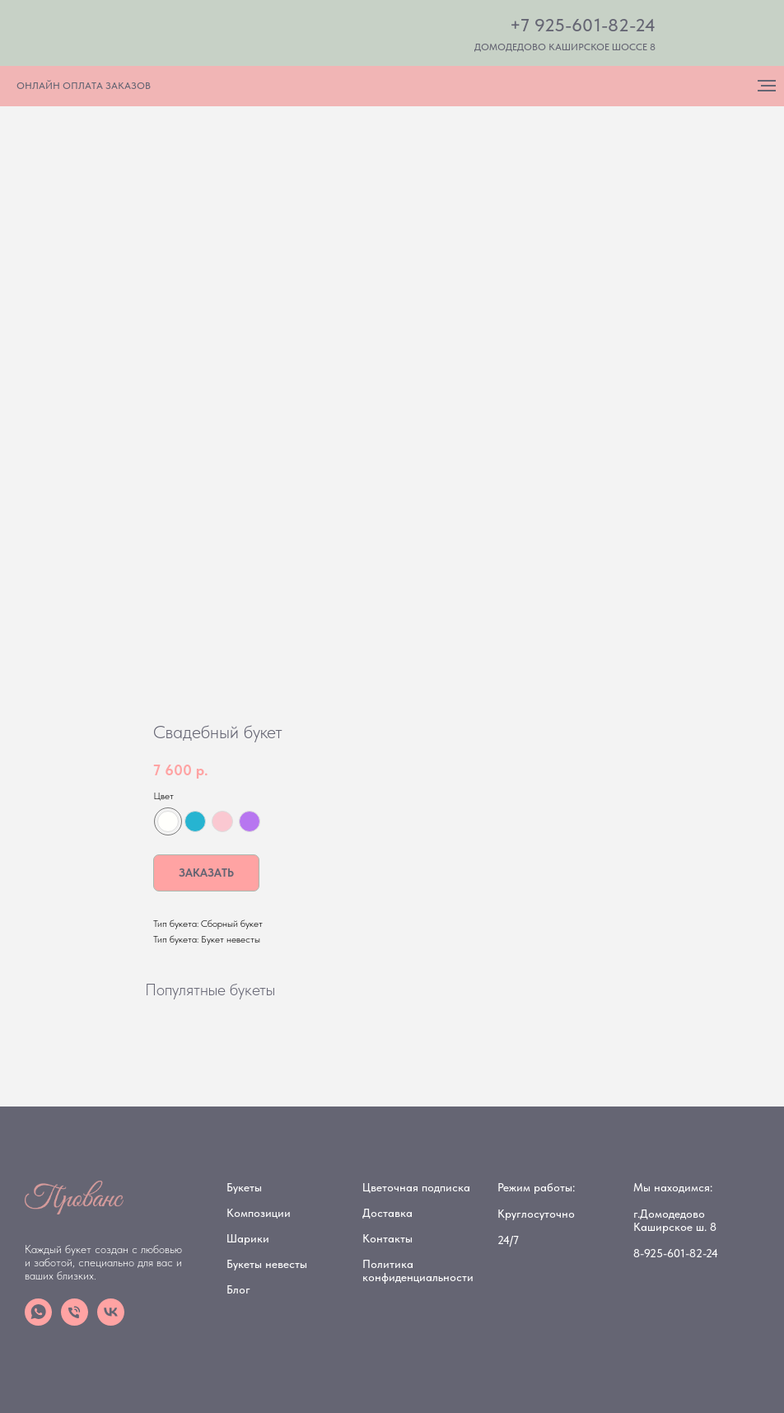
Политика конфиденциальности (418, 1270)
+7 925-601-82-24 (583, 24)
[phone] (74, 1321)
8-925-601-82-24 (675, 1253)
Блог (238, 1289)
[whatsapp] (38, 1321)
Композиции (258, 1212)
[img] (203, 35)
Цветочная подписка (416, 1187)
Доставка (387, 1212)
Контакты (387, 1238)
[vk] (110, 1321)
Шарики (247, 1238)
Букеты (244, 1187)
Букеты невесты (266, 1263)
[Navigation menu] (767, 85)
